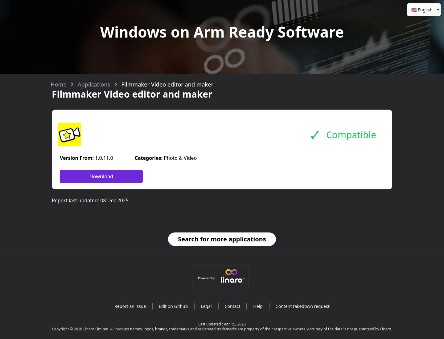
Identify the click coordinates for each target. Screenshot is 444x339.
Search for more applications (222, 239)
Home (59, 84)
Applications (94, 84)
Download (101, 176)
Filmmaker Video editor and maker (167, 84)
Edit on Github (173, 306)
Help (258, 306)
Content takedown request (303, 306)
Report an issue (130, 306)
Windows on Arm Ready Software (222, 32)
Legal (206, 306)
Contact (232, 306)
